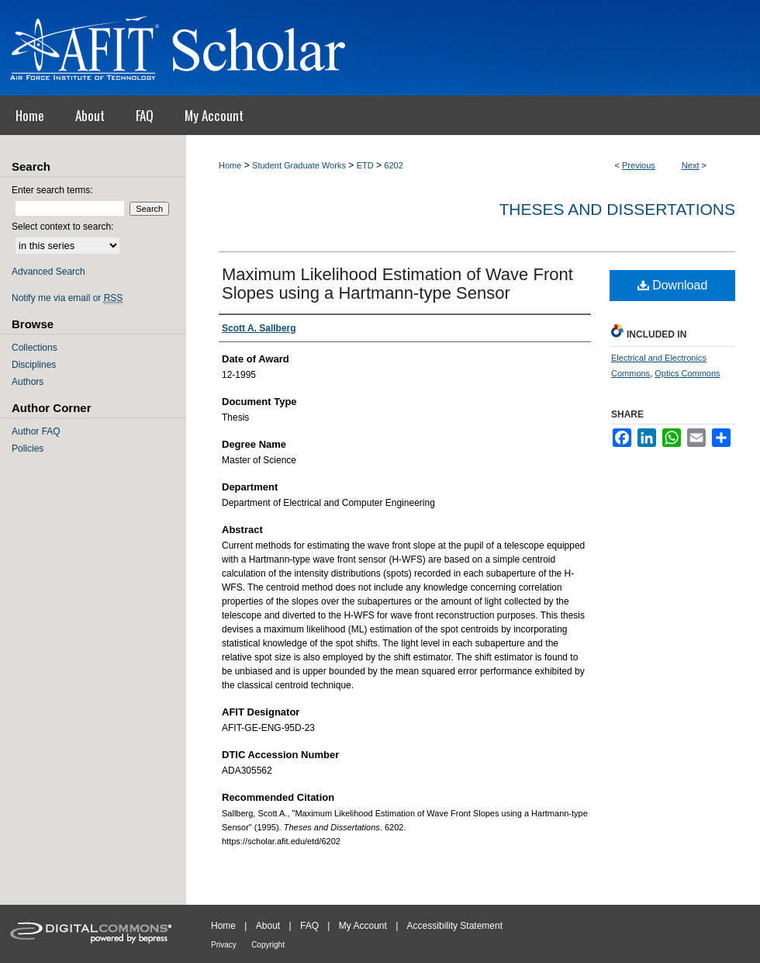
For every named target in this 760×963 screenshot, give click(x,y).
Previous (638, 165)
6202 (393, 165)
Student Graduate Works (299, 165)
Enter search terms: (52, 190)
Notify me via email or (67, 298)
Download (672, 285)
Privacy (224, 944)
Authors (27, 381)
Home (230, 165)
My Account (363, 925)
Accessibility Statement (455, 925)
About (268, 925)
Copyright (268, 944)
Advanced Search (48, 271)
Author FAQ (36, 431)
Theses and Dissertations (617, 209)
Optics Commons (687, 373)
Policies (27, 448)
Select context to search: (62, 226)
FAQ (309, 925)
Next (691, 165)
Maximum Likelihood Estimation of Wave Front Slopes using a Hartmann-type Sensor (397, 284)
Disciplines (34, 364)
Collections (34, 347)
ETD (365, 165)
